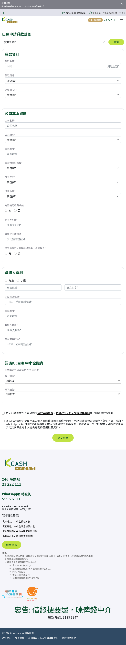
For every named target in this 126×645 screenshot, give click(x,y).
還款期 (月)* (11, 89)
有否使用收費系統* (15, 205)
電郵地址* (10, 310)
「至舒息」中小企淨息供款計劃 (18, 526)
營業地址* (10, 148)
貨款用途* (10, 75)
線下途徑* (10, 389)
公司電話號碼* (12, 339)
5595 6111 (11, 499)
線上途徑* (10, 376)
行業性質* (10, 191)
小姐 (23, 280)
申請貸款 (11, 545)
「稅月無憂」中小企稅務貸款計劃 (19, 531)
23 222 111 (110, 20)
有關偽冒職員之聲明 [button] (11, 6)
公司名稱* (10, 120)
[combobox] (63, 380)
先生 (11, 280)
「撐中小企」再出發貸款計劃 (17, 536)
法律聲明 (6, 638)
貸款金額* (10, 61)
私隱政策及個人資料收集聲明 (73, 413)
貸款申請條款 (45, 413)
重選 (116, 42)
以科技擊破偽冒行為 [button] (34, 6)
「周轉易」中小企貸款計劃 (16, 521)
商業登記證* (11, 219)
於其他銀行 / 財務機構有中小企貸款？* (25, 248)
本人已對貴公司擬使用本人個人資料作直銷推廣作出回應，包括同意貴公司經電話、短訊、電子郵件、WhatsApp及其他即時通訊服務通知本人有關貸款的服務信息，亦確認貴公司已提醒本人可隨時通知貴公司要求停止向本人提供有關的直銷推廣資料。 (65, 424)
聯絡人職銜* (11, 324)
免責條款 (19, 638)
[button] (121, 19)
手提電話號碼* (12, 296)
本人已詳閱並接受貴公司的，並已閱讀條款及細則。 (61, 413)
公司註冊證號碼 (13, 234)
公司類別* (10, 134)
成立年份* (10, 177)
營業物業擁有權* (13, 162)
